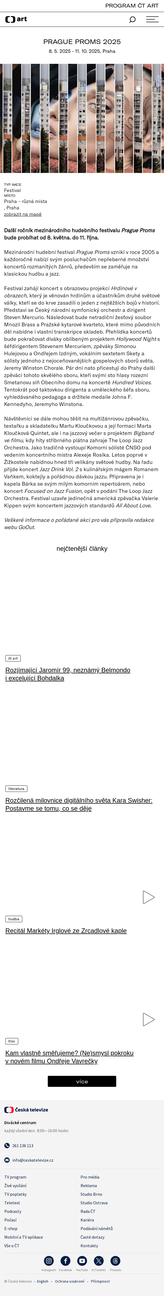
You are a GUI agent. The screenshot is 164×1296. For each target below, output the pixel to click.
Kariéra (87, 1219)
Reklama (89, 1185)
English (42, 1280)
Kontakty (89, 1245)
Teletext (12, 1202)
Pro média (90, 1176)
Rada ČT (88, 1210)
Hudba (13, 918)
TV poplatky (15, 1193)
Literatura (16, 788)
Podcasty (12, 1210)
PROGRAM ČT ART (132, 5)
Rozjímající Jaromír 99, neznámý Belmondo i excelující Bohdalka (67, 673)
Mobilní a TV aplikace (23, 1236)
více (82, 1080)
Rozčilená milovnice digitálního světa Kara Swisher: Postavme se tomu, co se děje (78, 804)
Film (11, 1040)
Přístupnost (100, 1280)
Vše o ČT (12, 1245)
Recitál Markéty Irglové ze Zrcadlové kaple (66, 930)
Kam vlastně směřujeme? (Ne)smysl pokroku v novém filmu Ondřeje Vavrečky (69, 1056)
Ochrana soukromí (69, 1280)
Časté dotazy (92, 1236)
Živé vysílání (15, 1185)
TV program (15, 1176)
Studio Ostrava (94, 1202)
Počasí (10, 1219)
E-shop (10, 1228)
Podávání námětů (97, 1228)
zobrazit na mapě (23, 214)
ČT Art (13, 658)
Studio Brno (91, 1193)
